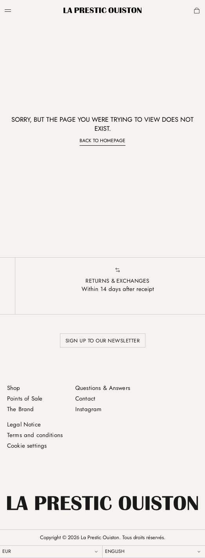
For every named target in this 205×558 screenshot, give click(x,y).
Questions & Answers (102, 388)
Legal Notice (24, 424)
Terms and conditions (35, 435)
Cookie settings (27, 445)
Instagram (88, 409)
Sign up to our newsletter (102, 340)
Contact (85, 398)
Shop (13, 388)
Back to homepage (102, 140)
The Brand (20, 409)
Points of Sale (24, 398)
